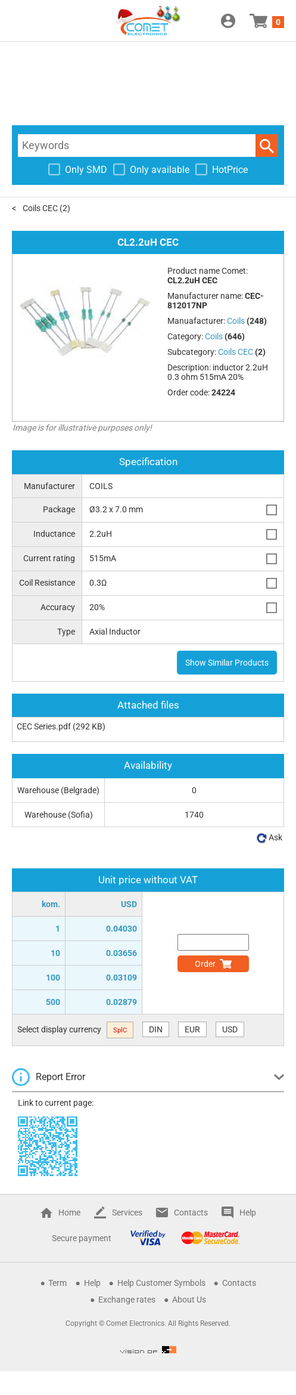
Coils (214, 336)
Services (127, 1212)
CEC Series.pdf (44, 726)
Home (69, 1212)
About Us (189, 1299)
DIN (156, 1029)
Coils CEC (40, 208)
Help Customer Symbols (161, 1283)
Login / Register (228, 21)
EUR (192, 1029)
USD (230, 1029)
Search (267, 145)
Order (205, 964)
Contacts (191, 1212)
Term (57, 1283)
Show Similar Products (227, 662)
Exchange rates (126, 1299)
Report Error (60, 1076)
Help (247, 1212)
